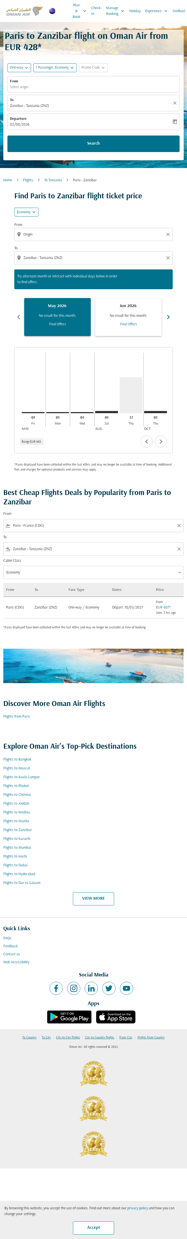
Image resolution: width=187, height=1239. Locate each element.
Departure (18, 119)
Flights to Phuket (16, 786)
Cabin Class (12, 561)
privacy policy (137, 1208)
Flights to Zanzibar (17, 830)
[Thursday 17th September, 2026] (131, 395)
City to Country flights (99, 1037)
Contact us (11, 954)
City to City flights (68, 1037)
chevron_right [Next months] (168, 317)
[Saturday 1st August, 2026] (106, 412)
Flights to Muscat (16, 768)
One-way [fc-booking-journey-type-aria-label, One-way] (16, 68)
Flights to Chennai (17, 795)
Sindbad (178, 11)
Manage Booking (116, 11)
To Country (29, 1037)
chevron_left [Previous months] (18, 317)
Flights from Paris (16, 717)
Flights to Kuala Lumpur (21, 777)
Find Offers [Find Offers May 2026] (57, 324)
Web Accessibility (16, 962)
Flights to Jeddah (16, 804)
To (11, 100)
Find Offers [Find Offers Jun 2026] (128, 324)
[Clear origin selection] (168, 234)
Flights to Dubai (15, 865)
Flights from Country (151, 1037)
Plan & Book (81, 11)
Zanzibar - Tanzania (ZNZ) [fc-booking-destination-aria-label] (29, 106)
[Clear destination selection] (168, 257)
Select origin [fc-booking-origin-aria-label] (19, 87)
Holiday (135, 11)
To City (46, 1037)
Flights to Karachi (16, 839)
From (14, 81)
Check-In (96, 11)
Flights (28, 180)
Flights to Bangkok (17, 760)
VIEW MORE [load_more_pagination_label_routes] (93, 898)
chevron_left (146, 441)
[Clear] (175, 103)
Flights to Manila (16, 821)
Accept (93, 1228)
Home (7, 180)
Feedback (10, 946)
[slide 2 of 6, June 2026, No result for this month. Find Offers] (128, 317)
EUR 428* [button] (23, 48)
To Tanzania (53, 180)
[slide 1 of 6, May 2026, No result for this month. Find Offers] (57, 317)
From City (125, 1037)
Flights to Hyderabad (19, 874)
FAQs (7, 938)
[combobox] (94, 234)
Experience (157, 11)
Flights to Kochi (15, 856)
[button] (55, 67)
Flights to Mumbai (17, 848)
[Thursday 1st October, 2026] (155, 412)
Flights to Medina (16, 812)
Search (93, 143)
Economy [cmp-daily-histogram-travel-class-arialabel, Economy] (24, 212)
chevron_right (160, 441)
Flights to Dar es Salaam (21, 883)
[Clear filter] (178, 525)
